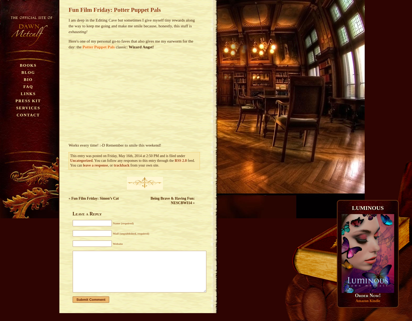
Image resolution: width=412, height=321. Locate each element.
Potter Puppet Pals (99, 47)
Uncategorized (81, 161)
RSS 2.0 (181, 161)
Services (28, 108)
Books (28, 65)
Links (28, 93)
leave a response (95, 165)
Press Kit (28, 101)
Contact (28, 115)
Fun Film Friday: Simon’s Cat (95, 198)
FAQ (28, 86)
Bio (28, 79)
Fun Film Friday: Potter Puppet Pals (115, 10)
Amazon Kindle (368, 301)
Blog (28, 72)
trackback (122, 165)
